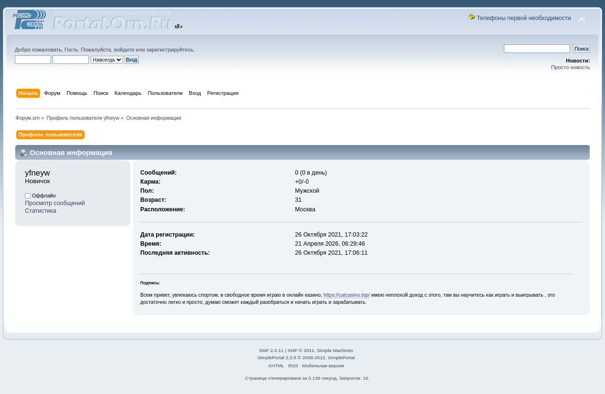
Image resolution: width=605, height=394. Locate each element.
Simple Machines (335, 350)
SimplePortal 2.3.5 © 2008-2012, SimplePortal (306, 357)
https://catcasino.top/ (346, 295)
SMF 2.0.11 (271, 350)
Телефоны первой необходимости (524, 18)
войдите (124, 49)
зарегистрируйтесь (169, 49)
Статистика (40, 210)
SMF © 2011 (301, 350)
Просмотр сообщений (55, 203)
